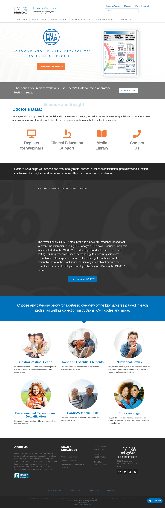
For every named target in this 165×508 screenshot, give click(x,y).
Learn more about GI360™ (82, 279)
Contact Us (111, 490)
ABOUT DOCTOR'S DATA (106, 20)
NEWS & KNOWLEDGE (81, 20)
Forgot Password (141, 6)
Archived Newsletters (69, 457)
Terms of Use (94, 490)
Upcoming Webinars (68, 461)
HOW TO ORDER (39, 20)
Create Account (128, 90)
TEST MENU (22, 20)
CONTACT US (126, 20)
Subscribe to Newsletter (54, 490)
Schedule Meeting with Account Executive (72, 466)
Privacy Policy (75, 490)
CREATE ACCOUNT (59, 20)
